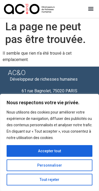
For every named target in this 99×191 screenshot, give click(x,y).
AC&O (17, 73)
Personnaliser (49, 165)
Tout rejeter (49, 179)
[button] (90, 8)
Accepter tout (49, 151)
